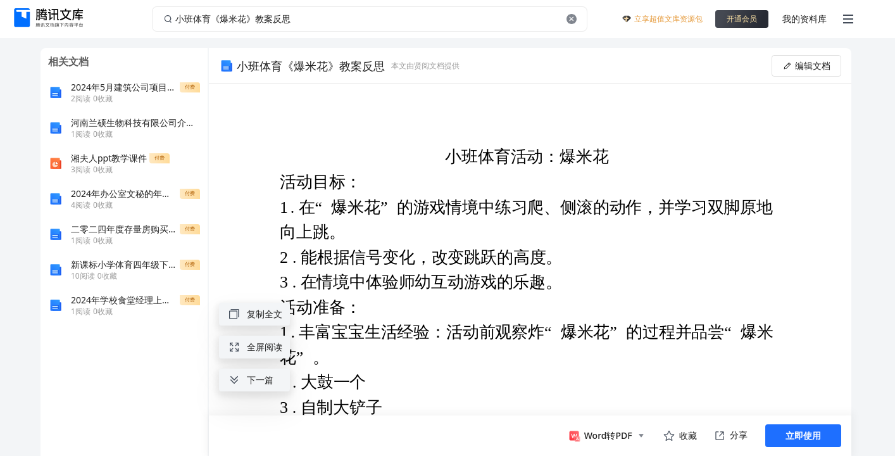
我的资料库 (804, 19)
